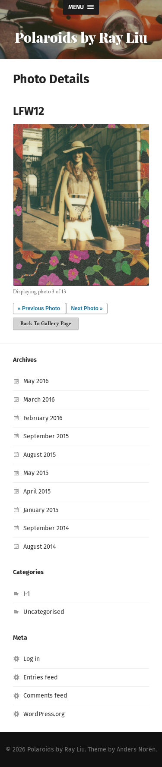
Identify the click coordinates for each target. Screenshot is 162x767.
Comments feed (45, 695)
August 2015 (39, 455)
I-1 (26, 593)
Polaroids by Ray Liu (81, 37)
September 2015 (46, 436)
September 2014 (46, 528)
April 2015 (37, 491)
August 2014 (39, 546)
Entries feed (40, 677)
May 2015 (35, 473)
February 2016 (43, 418)
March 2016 (39, 399)
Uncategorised (43, 612)
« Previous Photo (39, 308)
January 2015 (40, 510)
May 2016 (36, 381)
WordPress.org (43, 714)
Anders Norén (136, 749)
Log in (31, 659)
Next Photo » (86, 308)
